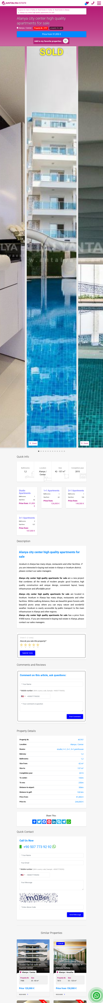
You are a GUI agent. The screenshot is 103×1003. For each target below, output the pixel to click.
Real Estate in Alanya (62, 10)
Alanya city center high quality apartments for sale (37, 13)
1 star (22, 645)
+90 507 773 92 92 (38, 847)
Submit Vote (27, 653)
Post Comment (75, 716)
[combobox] (23, 875)
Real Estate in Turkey (45, 10)
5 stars (38, 645)
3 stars (30, 645)
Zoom (33, 443)
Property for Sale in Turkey (27, 10)
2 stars (26, 645)
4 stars (34, 645)
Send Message (75, 914)
